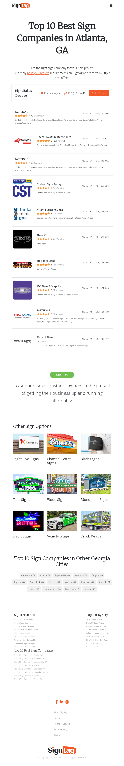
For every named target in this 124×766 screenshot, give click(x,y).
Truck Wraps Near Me (22, 622)
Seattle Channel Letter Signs (97, 636)
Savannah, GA (80, 575)
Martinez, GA (54, 582)
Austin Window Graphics (96, 629)
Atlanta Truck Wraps (94, 643)
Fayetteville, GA (62, 575)
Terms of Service (62, 723)
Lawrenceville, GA (52, 589)
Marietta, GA (70, 582)
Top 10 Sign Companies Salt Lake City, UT (31, 672)
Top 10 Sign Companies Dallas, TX (28, 679)
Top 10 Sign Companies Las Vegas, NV (29, 668)
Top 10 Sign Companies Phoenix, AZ (29, 675)
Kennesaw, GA (52, 93)
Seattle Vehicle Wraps (95, 619)
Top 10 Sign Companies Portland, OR (29, 658)
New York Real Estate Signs (97, 640)
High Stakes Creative (23, 93)
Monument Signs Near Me (24, 643)
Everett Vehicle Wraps (95, 622)
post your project (38, 73)
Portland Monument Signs (96, 626)
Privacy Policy (60, 729)
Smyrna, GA (97, 575)
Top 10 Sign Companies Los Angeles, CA (30, 662)
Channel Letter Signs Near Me (26, 629)
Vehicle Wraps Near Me (23, 619)
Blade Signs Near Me (22, 633)
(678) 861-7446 (76, 93)
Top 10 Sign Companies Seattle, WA (28, 655)
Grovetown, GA (72, 589)
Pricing (57, 718)
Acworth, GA (104, 582)
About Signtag (60, 712)
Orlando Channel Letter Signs (98, 633)
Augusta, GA (19, 582)
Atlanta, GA (45, 575)
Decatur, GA (89, 589)
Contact (58, 735)
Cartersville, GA (28, 575)
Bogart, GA (34, 589)
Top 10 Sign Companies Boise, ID (27, 665)
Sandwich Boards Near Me (25, 640)
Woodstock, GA (37, 582)
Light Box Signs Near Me (24, 626)
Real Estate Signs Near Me (24, 636)
